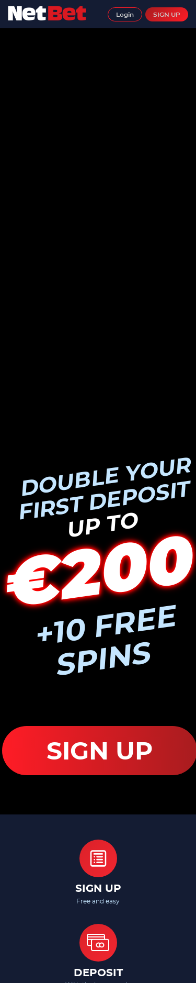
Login (125, 14)
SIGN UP (166, 14)
